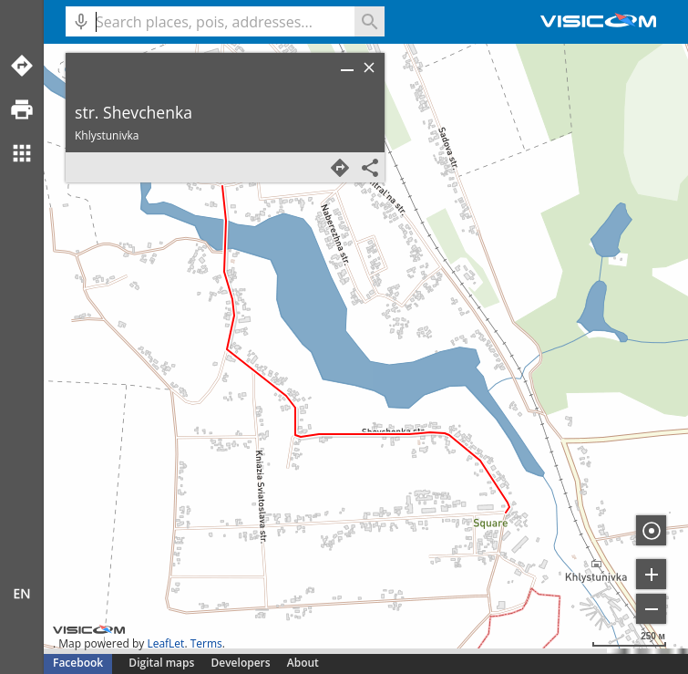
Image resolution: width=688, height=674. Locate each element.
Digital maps (162, 662)
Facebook (78, 662)
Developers (241, 662)
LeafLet (165, 643)
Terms (206, 643)
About (303, 662)
